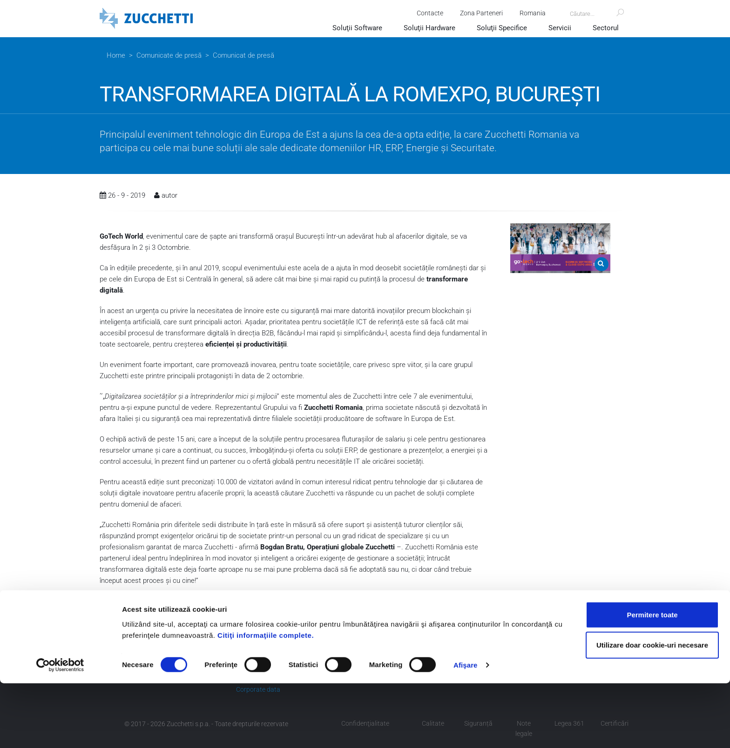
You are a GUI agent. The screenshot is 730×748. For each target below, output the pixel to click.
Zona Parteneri (477, 13)
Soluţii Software (357, 28)
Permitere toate (652, 679)
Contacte (426, 13)
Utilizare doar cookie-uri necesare (652, 710)
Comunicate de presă (169, 55)
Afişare (465, 730)
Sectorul (606, 28)
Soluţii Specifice (502, 28)
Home (116, 55)
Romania (529, 13)
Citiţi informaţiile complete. (265, 699)
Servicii (559, 28)
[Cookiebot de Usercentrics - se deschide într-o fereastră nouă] (60, 730)
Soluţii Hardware (429, 28)
